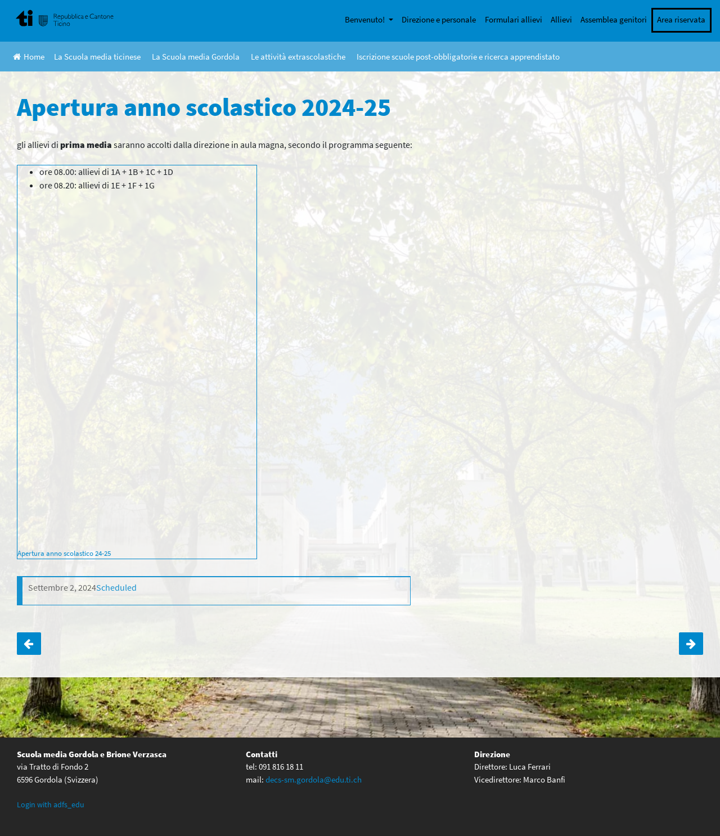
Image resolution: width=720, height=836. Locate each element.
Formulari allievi (513, 19)
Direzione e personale (439, 19)
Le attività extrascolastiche (298, 56)
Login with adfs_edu (50, 804)
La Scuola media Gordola (196, 56)
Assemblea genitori (613, 19)
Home (28, 56)
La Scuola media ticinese (97, 56)
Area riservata (681, 19)
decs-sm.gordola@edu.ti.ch (314, 779)
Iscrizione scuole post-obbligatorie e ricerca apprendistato (458, 56)
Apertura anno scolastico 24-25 (64, 553)
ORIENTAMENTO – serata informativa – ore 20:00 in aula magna (691, 643)
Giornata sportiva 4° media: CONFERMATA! (29, 643)
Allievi (561, 19)
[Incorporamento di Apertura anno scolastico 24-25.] (136, 369)
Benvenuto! (365, 19)
